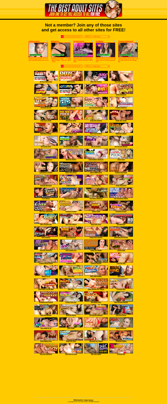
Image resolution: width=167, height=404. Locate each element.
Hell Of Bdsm (46, 237)
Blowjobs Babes (71, 159)
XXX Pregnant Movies (96, 107)
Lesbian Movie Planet (46, 263)
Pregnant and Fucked (46, 302)
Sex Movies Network (96, 315)
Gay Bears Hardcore (96, 198)
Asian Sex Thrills (121, 120)
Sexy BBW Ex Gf (46, 328)
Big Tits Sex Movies (121, 146)
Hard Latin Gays (96, 224)
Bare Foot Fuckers (96, 133)
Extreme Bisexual (45, 185)
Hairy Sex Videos (71, 224)
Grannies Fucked (70, 211)
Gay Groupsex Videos (121, 198)
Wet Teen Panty (96, 354)
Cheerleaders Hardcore (96, 159)
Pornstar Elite (121, 289)
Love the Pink (121, 263)
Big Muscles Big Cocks (71, 146)
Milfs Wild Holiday (96, 276)
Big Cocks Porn (46, 146)
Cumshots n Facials (46, 172)
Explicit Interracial (121, 172)
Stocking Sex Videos (96, 341)
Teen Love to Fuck (71, 354)
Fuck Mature (46, 198)
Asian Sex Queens (96, 120)
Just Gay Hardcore (46, 250)
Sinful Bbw (96, 328)
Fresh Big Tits (96, 185)
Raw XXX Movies (45, 315)
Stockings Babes (121, 341)
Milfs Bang (121, 276)
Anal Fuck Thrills (45, 120)
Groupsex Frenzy (121, 211)
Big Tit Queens (96, 146)
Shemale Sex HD (46, 107)
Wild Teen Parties (96, 81)
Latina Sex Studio (96, 250)
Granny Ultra (96, 211)
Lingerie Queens (96, 263)
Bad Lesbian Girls (71, 133)
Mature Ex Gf (46, 276)
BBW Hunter (71, 81)
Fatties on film (71, 185)
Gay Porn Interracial (45, 211)
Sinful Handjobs (121, 328)
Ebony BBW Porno (96, 172)
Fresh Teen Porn (121, 185)
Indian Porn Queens (96, 237)
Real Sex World (71, 315)
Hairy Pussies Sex (46, 224)
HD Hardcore (121, 224)
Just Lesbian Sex (71, 250)
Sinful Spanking (121, 94)
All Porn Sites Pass (46, 81)
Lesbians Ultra (71, 263)
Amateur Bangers (121, 107)
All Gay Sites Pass (71, 94)
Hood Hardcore (71, 237)
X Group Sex (121, 354)
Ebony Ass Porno (71, 172)
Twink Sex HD (71, 107)
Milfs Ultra (71, 276)
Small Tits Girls (71, 341)
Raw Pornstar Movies (121, 302)
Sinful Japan (46, 94)
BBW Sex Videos (121, 133)
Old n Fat (71, 289)
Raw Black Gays (96, 302)
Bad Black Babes (45, 133)
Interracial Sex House (121, 237)
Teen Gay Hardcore (46, 354)
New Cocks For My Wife (46, 289)
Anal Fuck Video (71, 120)
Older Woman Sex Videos (96, 289)
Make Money (88, 400)
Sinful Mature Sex (46, 341)
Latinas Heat (121, 250)
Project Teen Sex (71, 302)
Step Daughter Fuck (121, 81)
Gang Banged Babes (71, 198)
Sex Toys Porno (121, 315)
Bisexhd (96, 94)
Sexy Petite (70, 328)
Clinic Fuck (121, 159)
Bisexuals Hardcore (46, 159)
